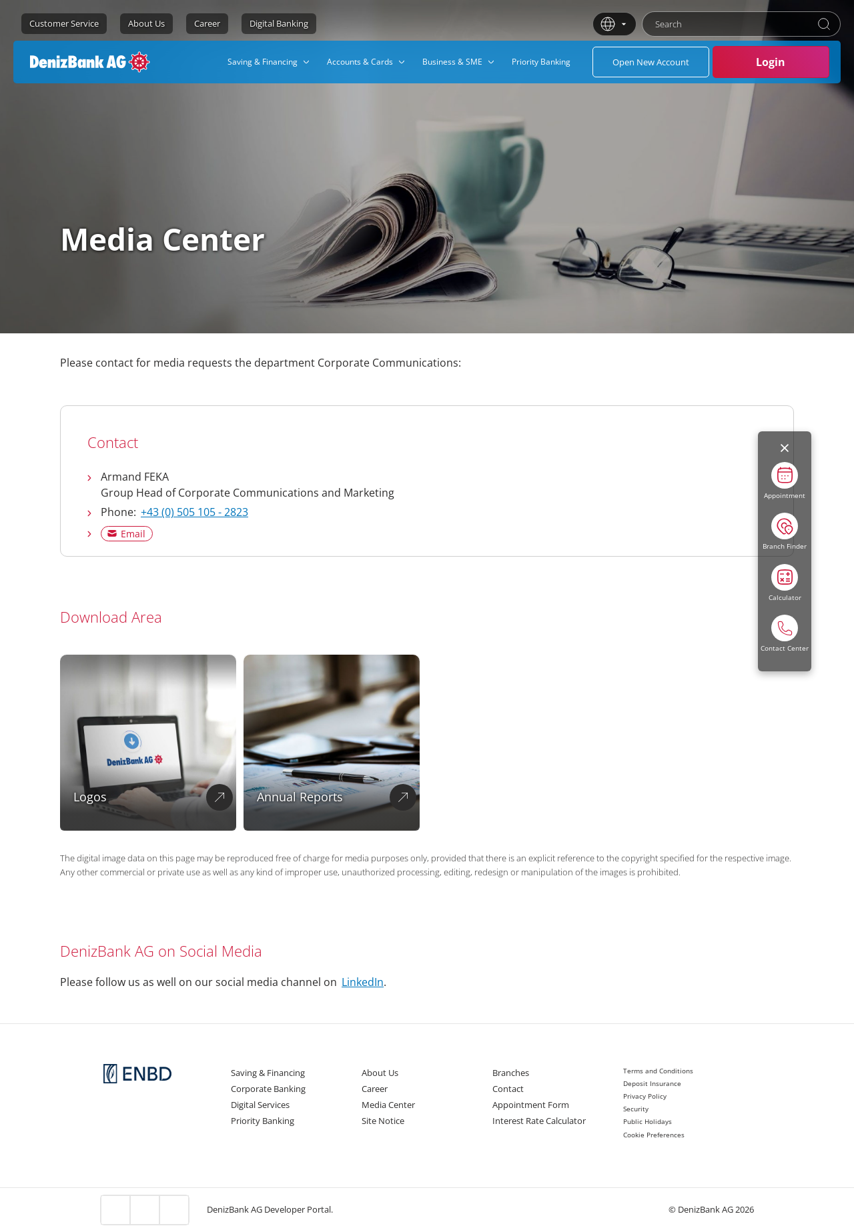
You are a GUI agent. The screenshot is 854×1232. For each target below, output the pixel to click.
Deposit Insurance (652, 1083)
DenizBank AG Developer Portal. (270, 1209)
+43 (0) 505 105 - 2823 (194, 512)
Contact (508, 1089)
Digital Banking (279, 23)
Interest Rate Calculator (539, 1121)
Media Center (388, 1105)
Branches (510, 1073)
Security (636, 1108)
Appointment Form (530, 1105)
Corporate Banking (268, 1089)
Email (133, 533)
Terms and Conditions (658, 1070)
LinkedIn (363, 982)
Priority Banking (262, 1121)
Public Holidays (647, 1121)
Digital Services (260, 1105)
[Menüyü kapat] (785, 448)
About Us (146, 23)
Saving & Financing (268, 1073)
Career (207, 23)
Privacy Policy (645, 1096)
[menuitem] (269, 62)
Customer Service (64, 23)
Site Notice (383, 1121)
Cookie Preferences (654, 1134)
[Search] (824, 24)
